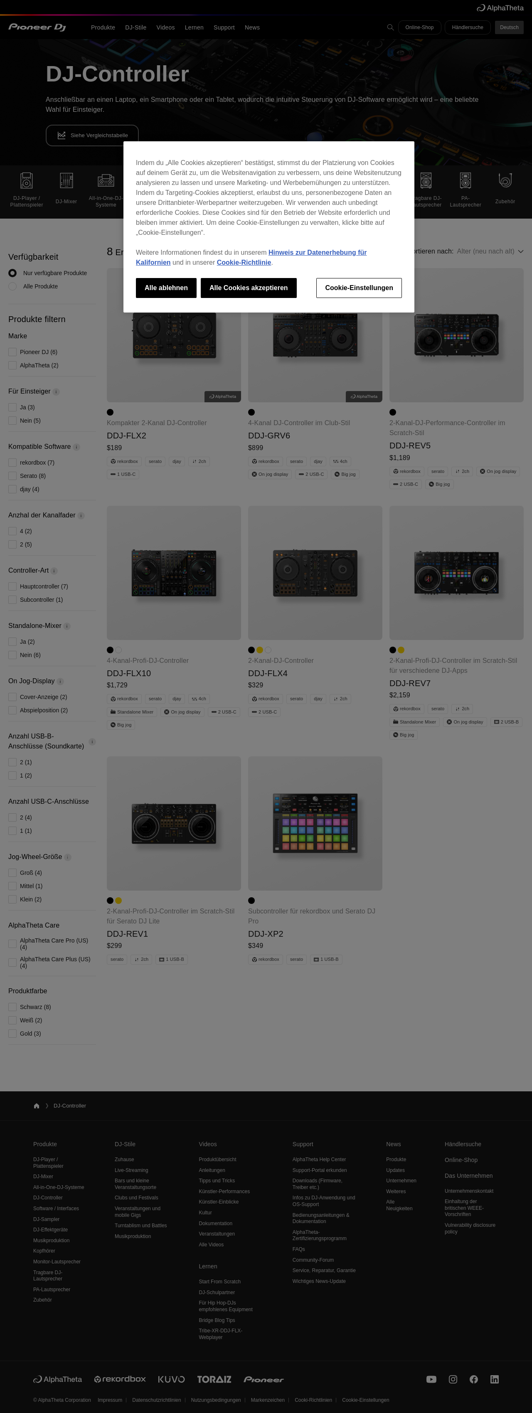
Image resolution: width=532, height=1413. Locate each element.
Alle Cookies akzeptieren (248, 287)
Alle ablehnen (166, 287)
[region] (268, 227)
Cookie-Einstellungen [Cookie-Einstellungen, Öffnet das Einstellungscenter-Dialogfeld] (359, 287)
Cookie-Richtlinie (244, 262)
